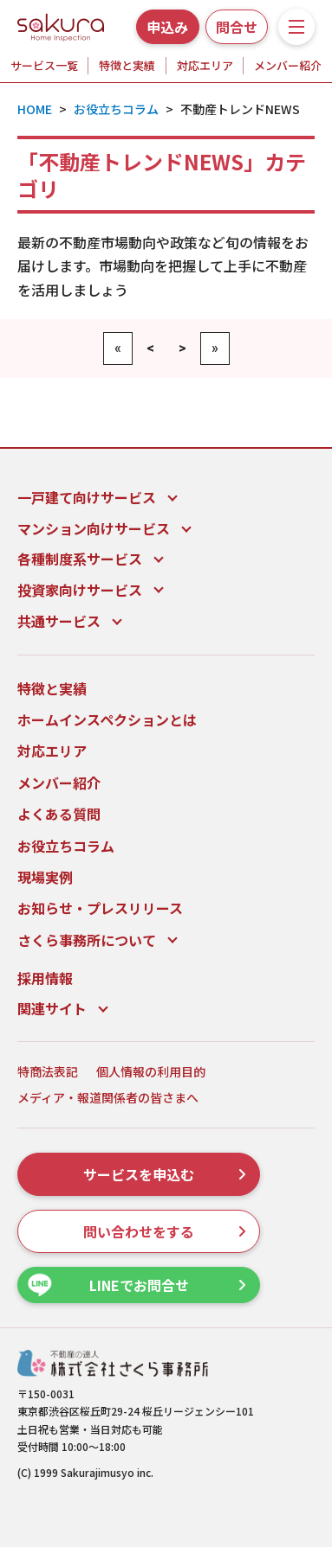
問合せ (236, 26)
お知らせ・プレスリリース (100, 907)
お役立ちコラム (65, 845)
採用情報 (45, 978)
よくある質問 (59, 813)
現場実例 (45, 876)
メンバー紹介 (288, 65)
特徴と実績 (127, 65)
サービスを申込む (164, 1174)
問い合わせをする (164, 1231)
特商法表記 (47, 1072)
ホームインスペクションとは (107, 719)
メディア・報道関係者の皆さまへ (108, 1098)
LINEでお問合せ (136, 1285)
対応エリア (205, 65)
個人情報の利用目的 (150, 1072)
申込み (167, 26)
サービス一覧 (44, 65)
